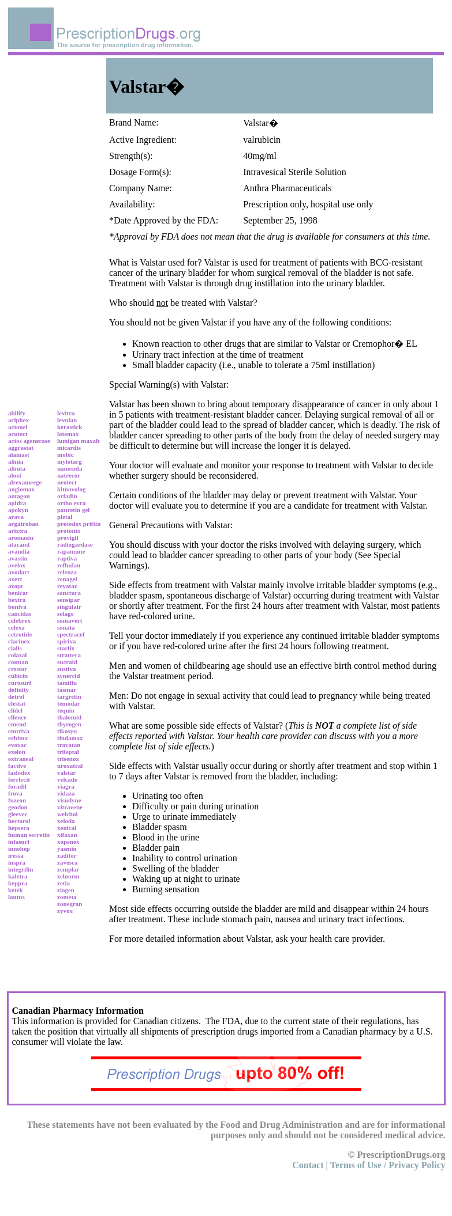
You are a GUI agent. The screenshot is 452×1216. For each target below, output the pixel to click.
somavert (69, 620)
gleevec (18, 813)
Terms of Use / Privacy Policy (388, 1165)
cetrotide (20, 634)
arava (16, 516)
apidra (17, 502)
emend (17, 724)
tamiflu (67, 682)
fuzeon (17, 800)
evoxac (17, 744)
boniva (17, 606)
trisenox (68, 758)
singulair (69, 606)
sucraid (67, 661)
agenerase (37, 440)
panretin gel (73, 509)
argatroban (23, 523)
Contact (307, 1165)
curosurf (19, 682)
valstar (66, 772)
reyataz (67, 585)
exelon (16, 751)
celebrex (19, 620)
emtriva (18, 731)
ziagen (65, 890)
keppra (18, 883)
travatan (68, 744)
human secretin (29, 834)
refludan (68, 565)
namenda (69, 468)
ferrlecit (19, 779)
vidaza (66, 793)
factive (17, 765)
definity (18, 689)
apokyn (18, 509)
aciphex (18, 419)
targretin (69, 696)
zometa (67, 896)
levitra (66, 413)
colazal (17, 654)
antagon (19, 496)
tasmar (66, 689)
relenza (67, 572)
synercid (68, 675)
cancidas (19, 613)
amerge (32, 482)
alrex (15, 482)
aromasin (20, 537)
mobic (65, 454)
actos (15, 440)
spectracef (71, 634)
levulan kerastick (69, 423)
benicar (18, 592)
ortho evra (71, 502)
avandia (18, 551)
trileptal (68, 751)
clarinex (19, 641)
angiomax (21, 489)
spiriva (66, 641)
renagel (67, 578)
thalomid (69, 717)
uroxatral (70, 765)
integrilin (20, 869)
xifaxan (67, 834)
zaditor (67, 855)
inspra (16, 862)
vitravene (70, 807)
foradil (17, 786)
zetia (63, 883)
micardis (69, 447)
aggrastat (20, 447)
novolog (75, 489)
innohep (19, 848)
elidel (15, 710)
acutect (18, 433)
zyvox (65, 910)
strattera (69, 654)
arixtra (17, 530)
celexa (16, 627)
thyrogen (69, 724)
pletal (64, 516)
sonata (66, 627)
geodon (18, 807)
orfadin (67, 496)
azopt (15, 585)
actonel (18, 426)
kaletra (18, 876)
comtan (18, 661)
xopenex (68, 841)
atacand (18, 544)
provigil (67, 537)
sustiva (66, 668)
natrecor (68, 475)
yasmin (67, 848)
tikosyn (67, 731)
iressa (16, 855)
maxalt (90, 440)
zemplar (68, 869)
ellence (17, 717)
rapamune (71, 551)
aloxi (14, 475)
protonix (68, 530)
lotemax (68, 433)
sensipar (68, 599)
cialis (15, 648)
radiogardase (75, 544)
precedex (69, 523)
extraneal (20, 758)
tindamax (70, 737)
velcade (67, 779)
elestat (16, 703)
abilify (16, 413)
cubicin (18, 675)
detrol (16, 696)
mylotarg (69, 461)
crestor (17, 668)
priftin (92, 523)
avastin (18, 558)
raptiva (67, 558)
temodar (68, 703)
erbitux (18, 737)
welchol (67, 813)
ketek (15, 890)
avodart (18, 572)
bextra (17, 599)
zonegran (69, 903)
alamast (18, 454)
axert (15, 578)
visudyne (69, 800)
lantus (16, 896)
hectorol (19, 820)
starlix (65, 648)
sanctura (69, 592)
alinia (15, 461)
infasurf (18, 841)
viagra (65, 786)
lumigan (68, 440)
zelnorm (68, 876)
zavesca (67, 862)
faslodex (19, 772)
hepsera (18, 827)
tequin (65, 710)
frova (15, 793)
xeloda (66, 820)
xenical (66, 827)
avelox (16, 565)
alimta (16, 468)
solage (65, 613)
